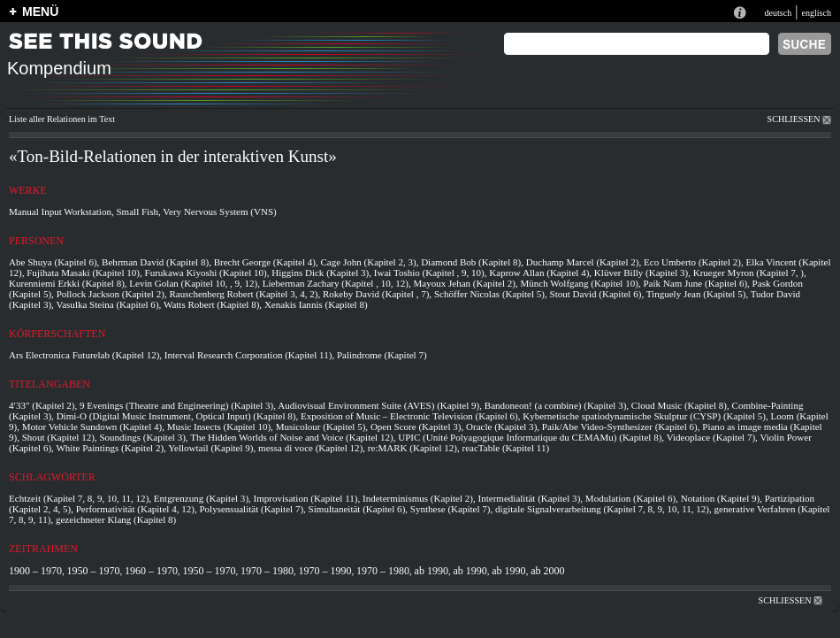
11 (324, 355)
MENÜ (40, 11)
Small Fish (137, 211)
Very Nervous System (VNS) (219, 211)
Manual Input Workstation (60, 211)
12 (14, 272)
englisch (816, 13)
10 (131, 272)
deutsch (777, 13)
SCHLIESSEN (799, 119)
